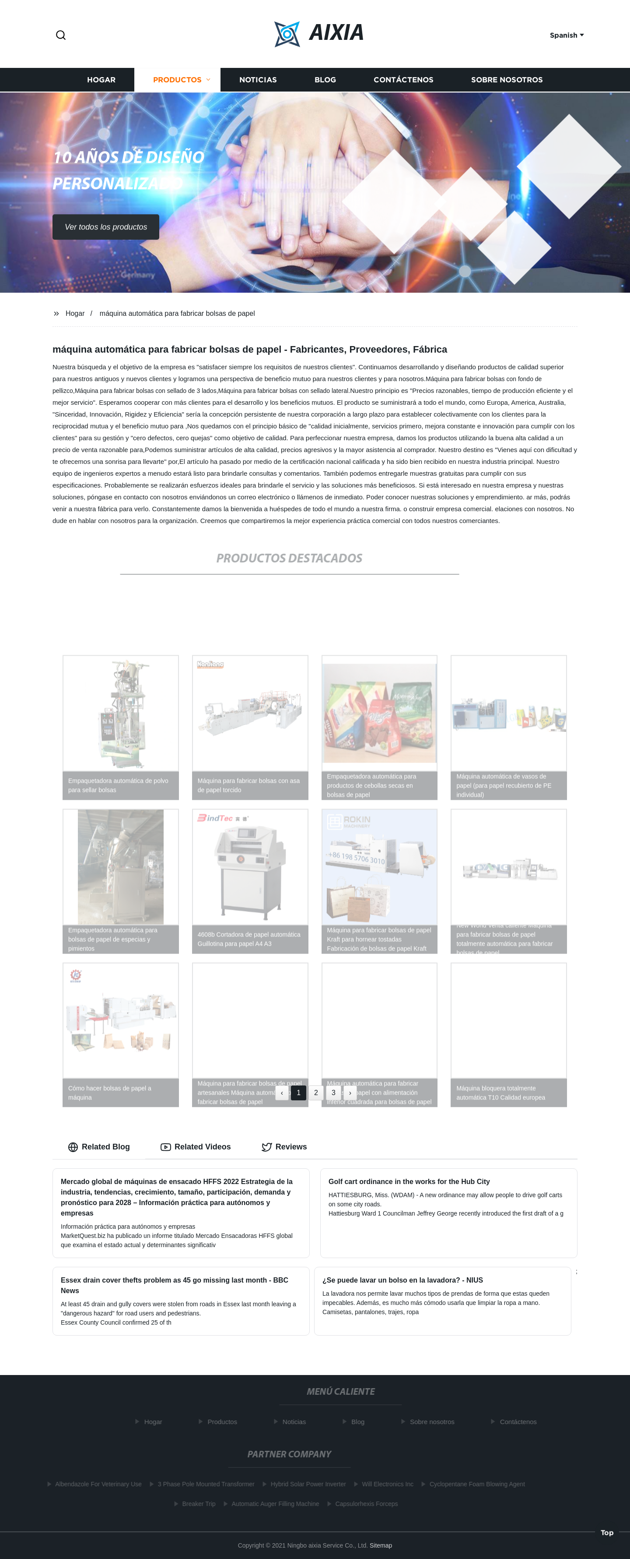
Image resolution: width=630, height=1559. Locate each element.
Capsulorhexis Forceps (363, 1503)
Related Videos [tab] (196, 1147)
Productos (177, 82)
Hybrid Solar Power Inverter (305, 1484)
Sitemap (381, 1545)
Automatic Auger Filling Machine (272, 1503)
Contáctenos (404, 82)
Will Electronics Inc (384, 1484)
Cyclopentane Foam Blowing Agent (474, 1484)
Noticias (258, 82)
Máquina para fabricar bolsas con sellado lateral (283, 390)
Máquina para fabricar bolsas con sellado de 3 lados (146, 390)
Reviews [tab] (284, 1147)
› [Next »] (350, 1092)
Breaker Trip (195, 1503)
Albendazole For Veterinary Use (95, 1484)
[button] (60, 35)
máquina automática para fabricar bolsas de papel (177, 313)
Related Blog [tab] (99, 1147)
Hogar (101, 82)
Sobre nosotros (507, 82)
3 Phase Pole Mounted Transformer (202, 1484)
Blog (325, 82)
